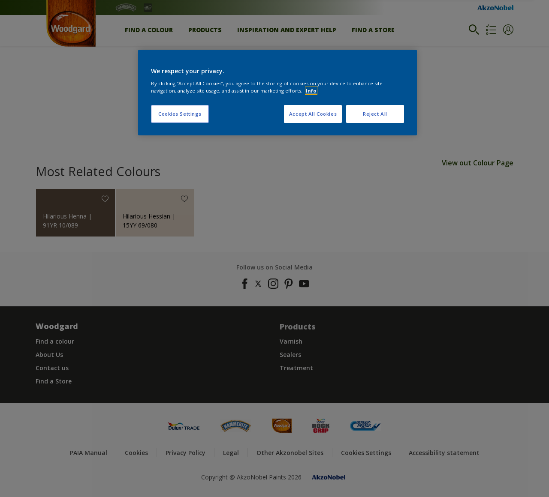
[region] (277, 92)
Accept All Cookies (313, 114)
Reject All (375, 114)
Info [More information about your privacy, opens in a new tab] (311, 90)
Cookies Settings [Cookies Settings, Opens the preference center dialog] (180, 114)
